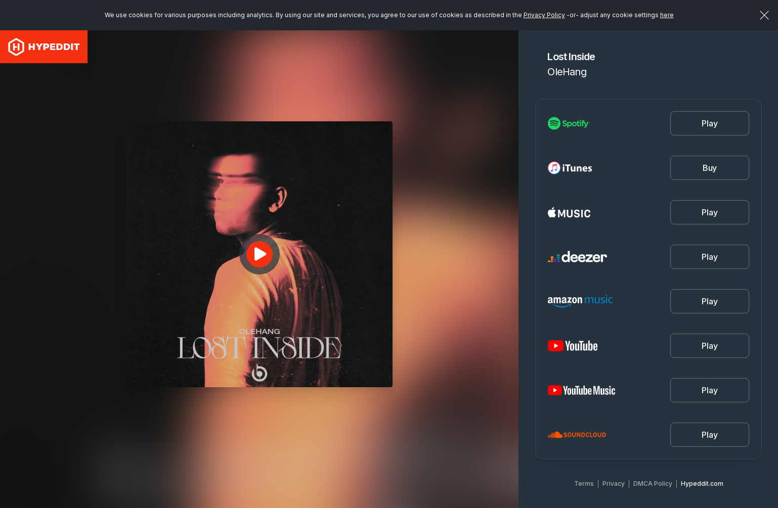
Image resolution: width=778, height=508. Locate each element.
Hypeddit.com (702, 483)
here (667, 15)
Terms (584, 483)
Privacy (613, 483)
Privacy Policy (544, 15)
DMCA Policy (652, 483)
